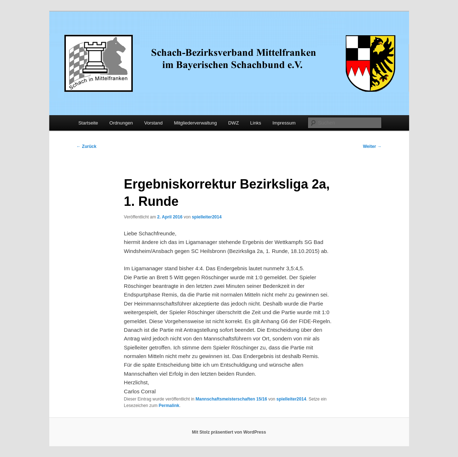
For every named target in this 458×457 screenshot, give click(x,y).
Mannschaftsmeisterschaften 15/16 (231, 399)
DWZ (233, 123)
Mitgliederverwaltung (195, 123)
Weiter (372, 146)
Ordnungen (121, 123)
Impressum (283, 123)
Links (255, 123)
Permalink (169, 405)
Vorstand (153, 123)
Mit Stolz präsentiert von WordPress (229, 432)
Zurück (86, 146)
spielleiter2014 (207, 217)
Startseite (88, 123)
